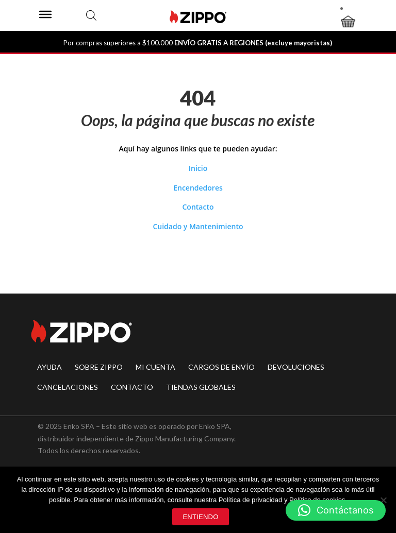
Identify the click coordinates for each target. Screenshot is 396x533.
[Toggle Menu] (45, 14)
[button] (336, 510)
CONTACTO (132, 387)
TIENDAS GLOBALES (201, 387)
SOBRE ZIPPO (99, 367)
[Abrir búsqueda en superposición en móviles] (91, 15)
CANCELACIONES (67, 387)
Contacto (197, 207)
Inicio (198, 168)
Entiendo (200, 517)
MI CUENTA (155, 367)
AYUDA (49, 367)
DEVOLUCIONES (296, 367)
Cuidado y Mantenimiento (198, 226)
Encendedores (198, 188)
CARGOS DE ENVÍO (221, 367)
